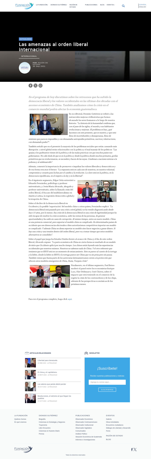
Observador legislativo (84, 428)
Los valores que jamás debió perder (52, 384)
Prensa (41, 434)
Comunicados (81, 431)
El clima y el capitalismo (47, 372)
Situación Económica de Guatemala (89, 437)
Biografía (42, 419)
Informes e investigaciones (85, 440)
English (142, 7)
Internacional (29, 56)
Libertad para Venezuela (47, 360)
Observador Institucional (84, 425)
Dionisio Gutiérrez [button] (58, 5)
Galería (108, 419)
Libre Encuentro (44, 428)
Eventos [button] (110, 5)
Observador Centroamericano (86, 422)
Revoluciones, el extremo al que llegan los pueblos (54, 397)
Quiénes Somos (20, 419)
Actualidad (25, 39)
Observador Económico (84, 419)
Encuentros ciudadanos (114, 425)
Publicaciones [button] (91, 5)
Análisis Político (81, 434)
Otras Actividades (112, 422)
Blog (102, 5)
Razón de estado (73, 6)
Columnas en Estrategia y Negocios (52, 422)
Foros (108, 431)
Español (142, 5)
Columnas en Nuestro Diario (49, 431)
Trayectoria (43, 425)
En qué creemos (20, 422)
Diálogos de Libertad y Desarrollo (118, 428)
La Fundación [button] (41, 5)
